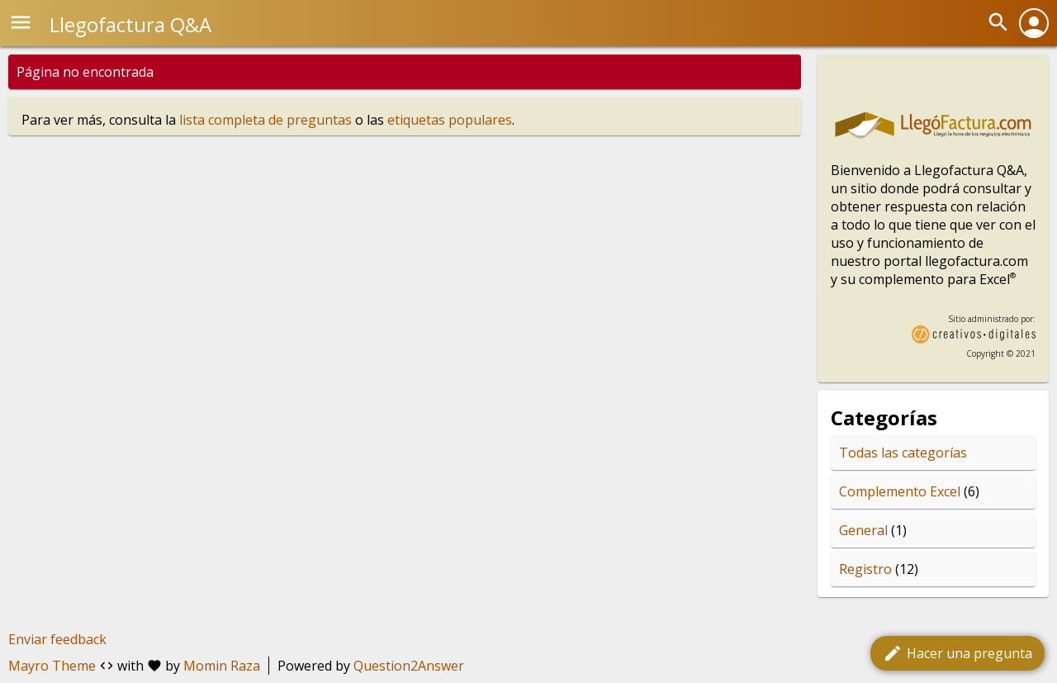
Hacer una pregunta (957, 653)
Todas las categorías (903, 452)
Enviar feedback (57, 639)
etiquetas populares (449, 120)
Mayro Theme (52, 666)
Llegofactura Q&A (130, 24)
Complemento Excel (899, 491)
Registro (865, 569)
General (863, 530)
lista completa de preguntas (265, 120)
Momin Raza (221, 666)
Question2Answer (408, 666)
